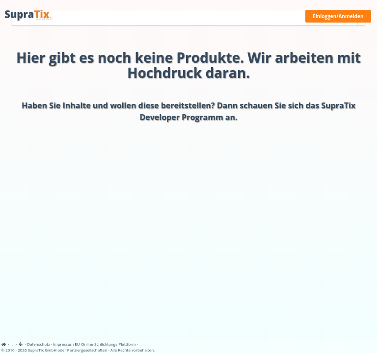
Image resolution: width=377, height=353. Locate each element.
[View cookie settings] (12, 344)
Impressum (63, 344)
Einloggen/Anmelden (338, 16)
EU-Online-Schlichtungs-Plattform (105, 344)
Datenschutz (38, 344)
